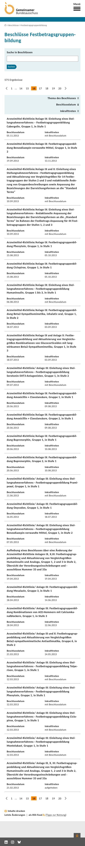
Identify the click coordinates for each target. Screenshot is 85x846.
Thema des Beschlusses (62, 98)
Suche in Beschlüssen (20, 52)
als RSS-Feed (35, 814)
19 (53, 88)
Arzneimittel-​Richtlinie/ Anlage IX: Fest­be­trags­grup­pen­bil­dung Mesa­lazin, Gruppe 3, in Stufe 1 (42, 588)
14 (20, 88)
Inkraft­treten (68, 111)
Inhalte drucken (16, 811)
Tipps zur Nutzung (56, 814)
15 (27, 88)
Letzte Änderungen (15, 814)
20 (59, 88)
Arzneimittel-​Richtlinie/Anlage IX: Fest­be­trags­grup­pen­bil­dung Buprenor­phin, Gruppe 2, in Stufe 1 (42, 459)
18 (46, 88)
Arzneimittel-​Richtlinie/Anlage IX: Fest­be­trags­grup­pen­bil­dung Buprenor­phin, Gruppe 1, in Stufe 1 (42, 437)
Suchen (11, 66)
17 (40, 88)
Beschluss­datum (66, 104)
